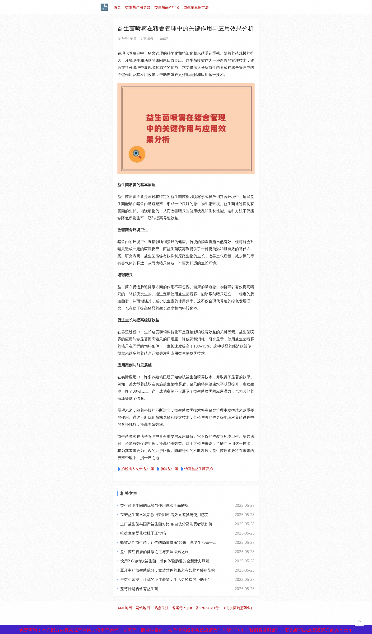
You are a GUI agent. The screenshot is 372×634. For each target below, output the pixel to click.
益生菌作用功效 (137, 7)
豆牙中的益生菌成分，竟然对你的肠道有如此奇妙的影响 (167, 570)
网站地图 (143, 607)
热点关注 (161, 607)
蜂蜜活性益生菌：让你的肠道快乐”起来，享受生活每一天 (168, 542)
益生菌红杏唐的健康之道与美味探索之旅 (154, 551)
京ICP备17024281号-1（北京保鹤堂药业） (220, 607)
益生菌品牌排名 (166, 7)
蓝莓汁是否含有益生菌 (139, 588)
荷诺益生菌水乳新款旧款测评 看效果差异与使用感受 (164, 514)
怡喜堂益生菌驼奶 (197, 468)
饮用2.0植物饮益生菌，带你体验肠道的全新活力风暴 (164, 561)
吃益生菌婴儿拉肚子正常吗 (143, 533)
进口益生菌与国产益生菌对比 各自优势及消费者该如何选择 (168, 523)
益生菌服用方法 (196, 7)
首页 (117, 7)
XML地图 (125, 607)
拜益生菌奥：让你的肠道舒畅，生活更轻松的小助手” (164, 579)
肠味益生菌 (167, 468)
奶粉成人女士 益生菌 (135, 468)
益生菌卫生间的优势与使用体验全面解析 (154, 505)
